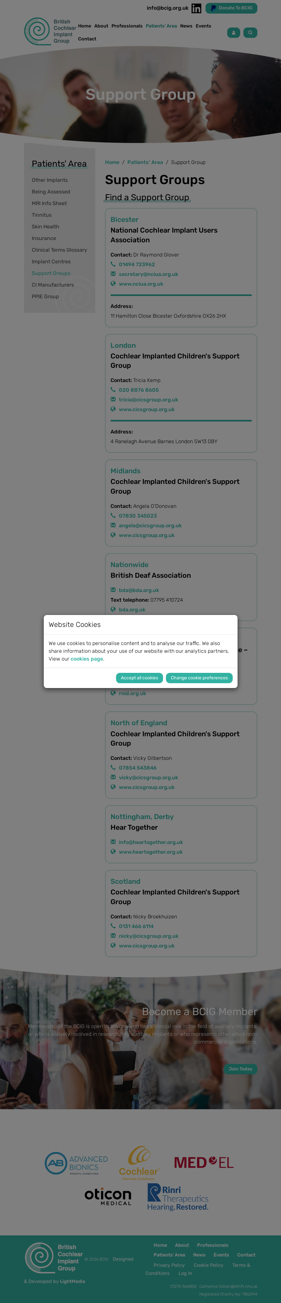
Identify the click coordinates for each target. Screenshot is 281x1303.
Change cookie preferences (199, 678)
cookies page (87, 659)
